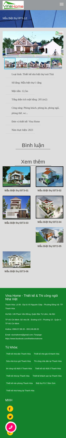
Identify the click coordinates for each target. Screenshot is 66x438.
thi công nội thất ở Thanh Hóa (19, 368)
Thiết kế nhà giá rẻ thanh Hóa (46, 354)
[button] (60, 34)
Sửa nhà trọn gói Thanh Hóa (18, 361)
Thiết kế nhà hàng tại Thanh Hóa (20, 391)
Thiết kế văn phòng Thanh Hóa (19, 383)
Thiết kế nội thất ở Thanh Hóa (48, 368)
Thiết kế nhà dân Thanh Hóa (18, 354)
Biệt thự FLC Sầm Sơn (45, 383)
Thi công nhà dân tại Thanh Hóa (48, 361)
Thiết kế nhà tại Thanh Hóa (17, 376)
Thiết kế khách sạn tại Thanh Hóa (47, 376)
